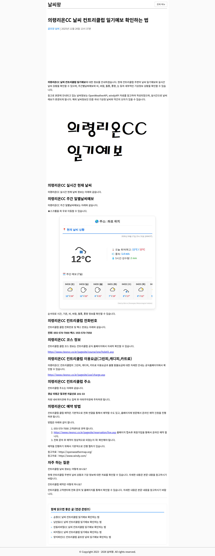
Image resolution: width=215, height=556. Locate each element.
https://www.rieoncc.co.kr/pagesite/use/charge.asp (76, 374)
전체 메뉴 (161, 4)
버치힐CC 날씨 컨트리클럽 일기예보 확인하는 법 (77, 532)
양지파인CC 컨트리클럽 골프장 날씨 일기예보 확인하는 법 (82, 537)
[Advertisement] (107, 54)
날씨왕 (54, 4)
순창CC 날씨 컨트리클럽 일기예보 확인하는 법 (76, 517)
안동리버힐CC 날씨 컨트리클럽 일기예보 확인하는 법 (79, 527)
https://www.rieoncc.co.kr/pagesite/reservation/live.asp (85, 432)
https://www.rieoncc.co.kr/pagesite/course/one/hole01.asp (81, 352)
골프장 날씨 (54, 28)
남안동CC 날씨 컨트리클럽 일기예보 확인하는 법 (77, 522)
